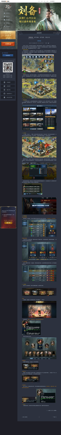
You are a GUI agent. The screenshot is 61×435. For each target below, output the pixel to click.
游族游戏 (52, 1)
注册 (41, 1)
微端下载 (6, 90)
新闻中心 (8, 16)
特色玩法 (31, 37)
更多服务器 (8, 55)
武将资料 (8, 23)
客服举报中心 (7, 93)
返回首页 (54, 32)
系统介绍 (47, 37)
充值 (44, 1)
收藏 (47, 1)
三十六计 (8, 8)
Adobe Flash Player (5, 210)
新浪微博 (6, 86)
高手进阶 (42, 37)
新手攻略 (36, 37)
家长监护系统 (7, 97)
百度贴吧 (6, 82)
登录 (39, 1)
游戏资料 (8, 20)
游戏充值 (8, 26)
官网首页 (8, 13)
